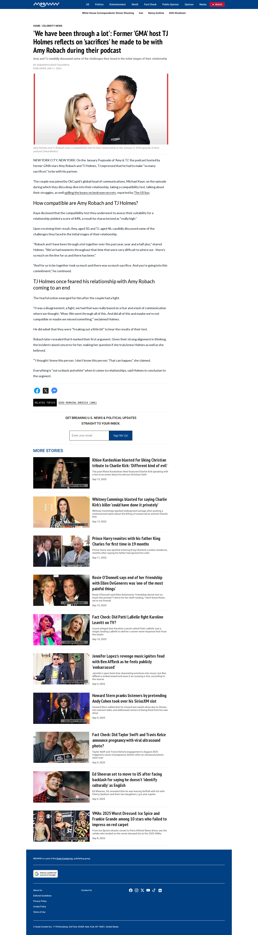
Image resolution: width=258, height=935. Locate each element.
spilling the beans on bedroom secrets (90, 192)
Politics (99, 4)
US (87, 4)
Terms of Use (39, 912)
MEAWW (37, 858)
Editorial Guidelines (42, 895)
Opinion (189, 4)
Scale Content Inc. (64, 858)
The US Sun (141, 192)
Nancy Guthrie (156, 13)
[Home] (46, 4)
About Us (37, 890)
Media (203, 4)
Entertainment (117, 4)
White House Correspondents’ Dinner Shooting (108, 13)
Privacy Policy (40, 901)
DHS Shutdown (177, 13)
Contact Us (86, 890)
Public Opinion (170, 4)
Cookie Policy (39, 906)
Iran (141, 13)
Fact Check (150, 4)
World (135, 4)
